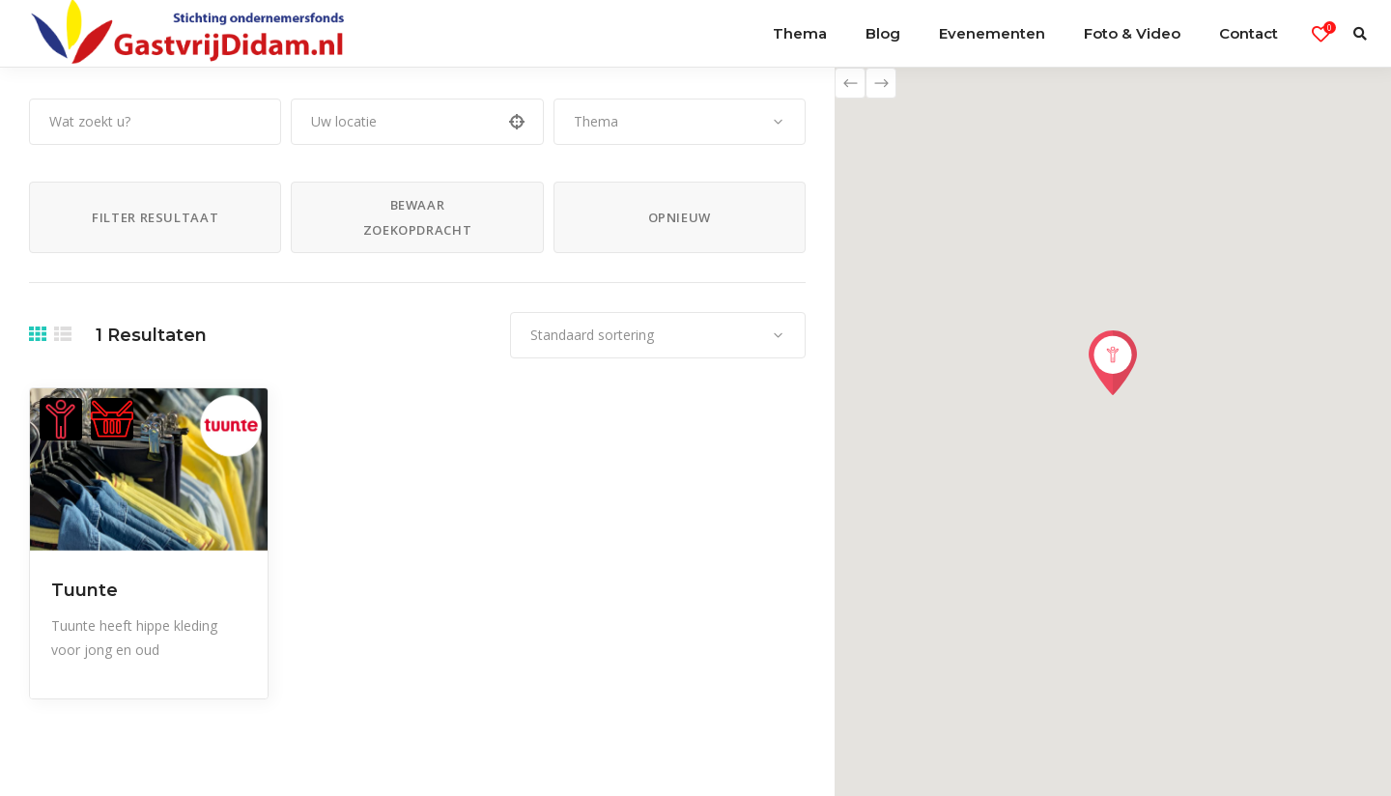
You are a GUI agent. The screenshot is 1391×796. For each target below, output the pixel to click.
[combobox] (680, 122)
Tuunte (84, 590)
